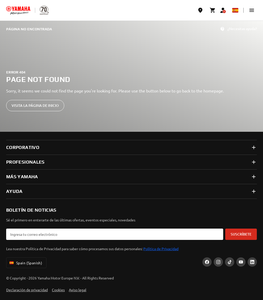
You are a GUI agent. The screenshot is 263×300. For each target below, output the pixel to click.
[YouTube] (241, 262)
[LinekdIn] (252, 262)
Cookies (58, 289)
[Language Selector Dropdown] (235, 10)
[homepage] (18, 10)
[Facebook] (207, 262)
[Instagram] (218, 262)
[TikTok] (229, 262)
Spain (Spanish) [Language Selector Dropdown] (25, 263)
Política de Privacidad (161, 248)
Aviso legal (77, 289)
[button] (252, 10)
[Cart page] (213, 10)
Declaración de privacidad (27, 289)
